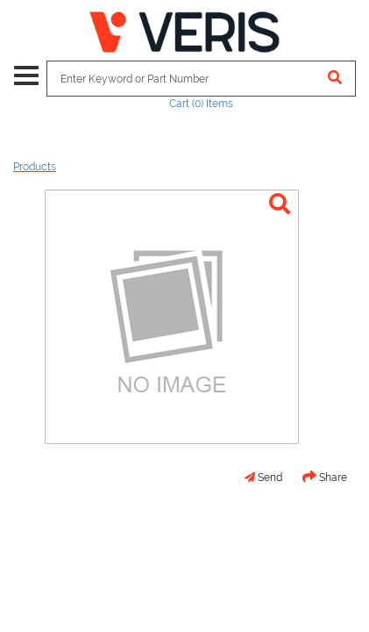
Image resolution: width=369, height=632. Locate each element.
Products (34, 167)
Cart (201, 103)
